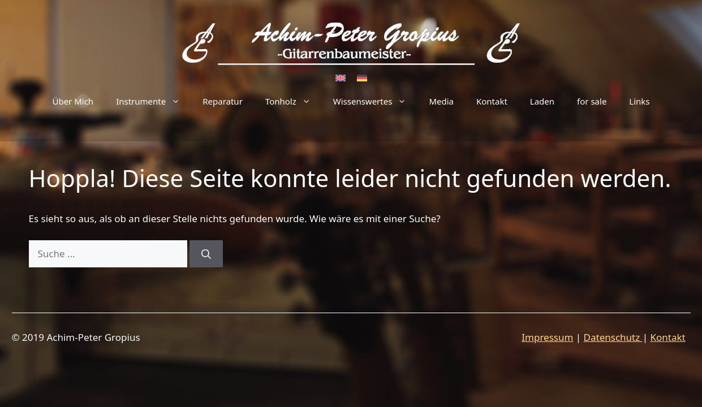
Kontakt (491, 101)
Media (441, 101)
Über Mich (72, 101)
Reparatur (223, 101)
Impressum (547, 337)
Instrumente (153, 101)
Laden (542, 101)
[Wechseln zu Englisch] (340, 77)
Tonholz (293, 101)
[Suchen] (206, 253)
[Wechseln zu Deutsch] (362, 77)
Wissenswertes (375, 101)
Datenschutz (613, 337)
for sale (591, 101)
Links (639, 101)
